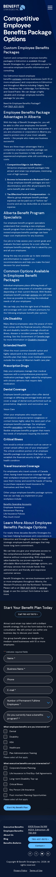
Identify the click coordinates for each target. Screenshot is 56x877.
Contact (39, 845)
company (17, 79)
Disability (14, 736)
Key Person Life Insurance (22, 789)
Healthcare (15, 747)
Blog (6, 839)
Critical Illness (16, 784)
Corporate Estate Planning (23, 768)
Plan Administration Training (23, 753)
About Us (8, 835)
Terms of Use (36, 870)
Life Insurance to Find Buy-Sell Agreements (31, 773)
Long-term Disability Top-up (24, 778)
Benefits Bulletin (12, 843)
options (34, 295)
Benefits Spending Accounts (17, 504)
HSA (12, 742)
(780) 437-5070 (16, 106)
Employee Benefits (13, 830)
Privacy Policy (20, 870)
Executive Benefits (14, 827)
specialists (17, 427)
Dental (13, 731)
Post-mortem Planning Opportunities (28, 795)
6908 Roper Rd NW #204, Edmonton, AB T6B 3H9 (38, 829)
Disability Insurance (37, 339)
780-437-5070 (39, 839)
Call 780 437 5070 (27, 614)
